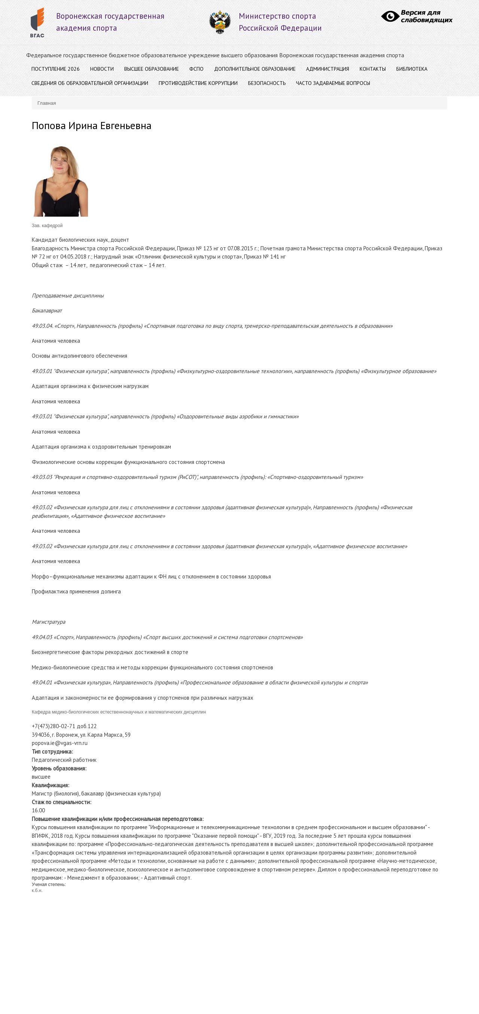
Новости (102, 68)
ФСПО (196, 68)
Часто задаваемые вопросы (333, 83)
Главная (46, 103)
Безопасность (267, 83)
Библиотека (411, 68)
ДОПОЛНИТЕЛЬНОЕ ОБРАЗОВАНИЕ (255, 68)
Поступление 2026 (55, 68)
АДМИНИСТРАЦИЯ (327, 68)
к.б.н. (37, 890)
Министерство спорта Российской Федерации (280, 22)
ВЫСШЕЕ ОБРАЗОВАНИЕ (151, 68)
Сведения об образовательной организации (89, 83)
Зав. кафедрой (47, 225)
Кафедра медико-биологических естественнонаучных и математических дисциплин (119, 712)
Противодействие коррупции (198, 83)
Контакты (373, 68)
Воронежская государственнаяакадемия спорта (110, 22)
